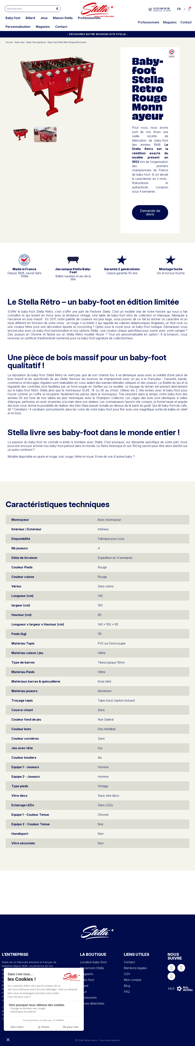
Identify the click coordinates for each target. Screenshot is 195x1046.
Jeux (44, 18)
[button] (189, 9)
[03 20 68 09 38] (150, 9)
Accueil (9, 42)
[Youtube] (171, 976)
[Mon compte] (184, 9)
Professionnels (89, 18)
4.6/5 (171, 988)
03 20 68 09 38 (161, 8)
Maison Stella (63, 18)
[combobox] (27, 9)
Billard (30, 18)
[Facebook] (171, 968)
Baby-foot (13, 18)
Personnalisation (18, 27)
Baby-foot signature (36, 42)
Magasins (43, 27)
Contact (61, 27)
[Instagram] (181, 968)
